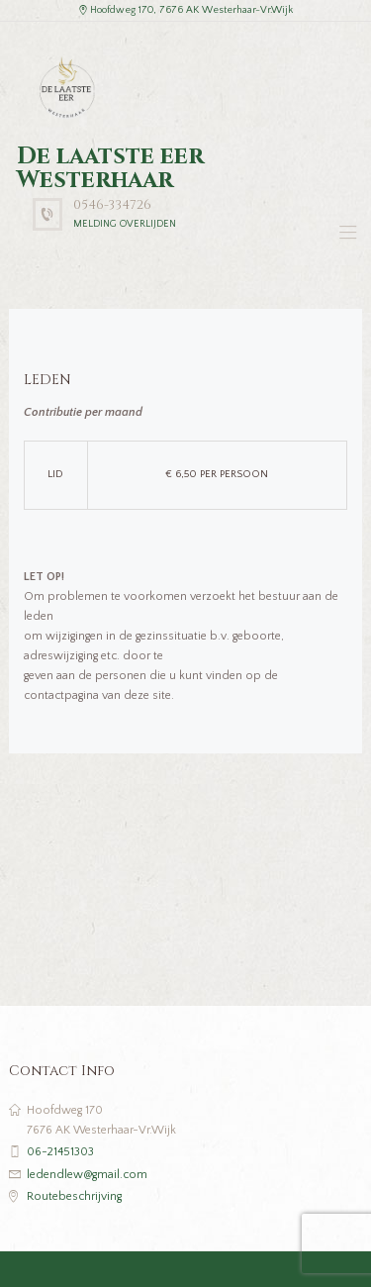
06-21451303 (60, 1151)
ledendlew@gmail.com (87, 1174)
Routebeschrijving (74, 1196)
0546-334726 (112, 205)
